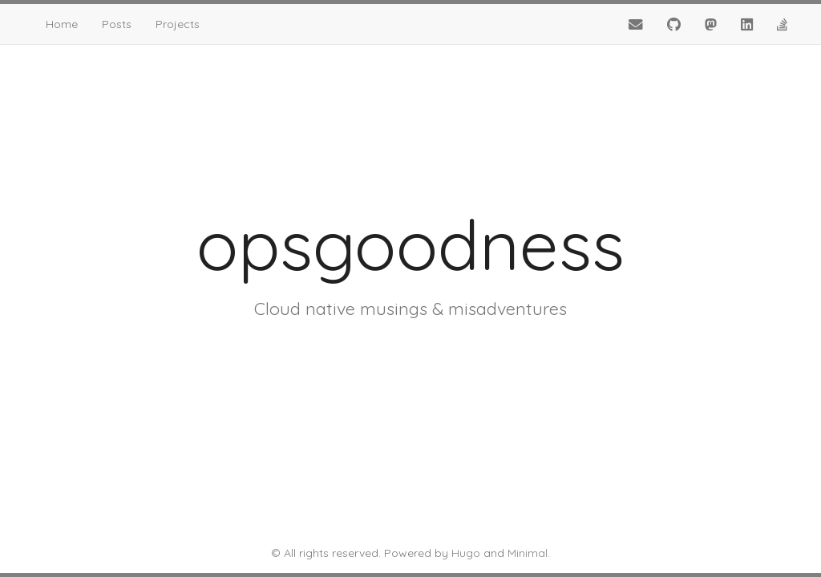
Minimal (528, 553)
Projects (178, 24)
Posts (116, 24)
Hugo (465, 553)
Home (62, 24)
